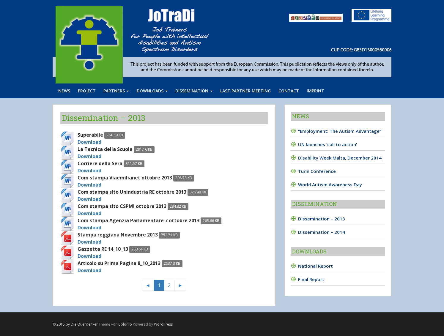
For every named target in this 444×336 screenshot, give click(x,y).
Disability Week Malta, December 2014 (340, 158)
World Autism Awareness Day (330, 184)
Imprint (315, 91)
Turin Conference (317, 171)
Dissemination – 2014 (321, 232)
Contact (288, 91)
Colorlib (125, 324)
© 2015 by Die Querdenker (75, 324)
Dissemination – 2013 (321, 219)
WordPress (163, 324)
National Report (315, 266)
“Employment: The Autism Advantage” (339, 131)
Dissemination (193, 91)
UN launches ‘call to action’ (327, 144)
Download (89, 142)
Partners (116, 91)
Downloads (152, 91)
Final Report (311, 279)
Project (87, 91)
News (64, 91)
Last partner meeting (245, 91)
